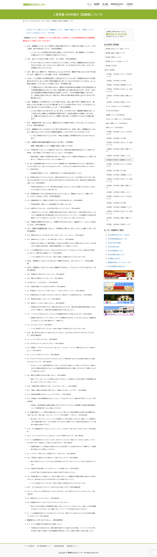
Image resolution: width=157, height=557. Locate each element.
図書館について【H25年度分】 (115, 115)
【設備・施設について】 (72, 29)
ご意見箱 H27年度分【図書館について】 (119, 175)
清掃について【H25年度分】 (115, 127)
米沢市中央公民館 (114, 243)
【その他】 (51, 33)
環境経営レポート (72, 546)
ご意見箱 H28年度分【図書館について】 (119, 207)
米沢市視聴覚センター (116, 250)
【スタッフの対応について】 (36, 33)
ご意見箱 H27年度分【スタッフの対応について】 (119, 165)
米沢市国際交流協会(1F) (116, 266)
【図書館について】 (56, 29)
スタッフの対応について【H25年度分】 (118, 106)
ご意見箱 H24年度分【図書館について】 (119, 85)
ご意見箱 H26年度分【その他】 (116, 138)
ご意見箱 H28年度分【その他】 (116, 203)
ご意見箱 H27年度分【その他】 (116, 171)
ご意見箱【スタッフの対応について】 (116, 61)
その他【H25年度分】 (113, 111)
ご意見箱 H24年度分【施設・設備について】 (119, 97)
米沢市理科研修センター (116, 254)
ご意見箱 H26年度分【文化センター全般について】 (119, 143)
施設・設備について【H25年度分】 (117, 123)
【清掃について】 (87, 29)
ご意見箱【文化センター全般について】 (117, 49)
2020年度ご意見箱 (111, 44)
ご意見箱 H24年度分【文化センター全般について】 (119, 90)
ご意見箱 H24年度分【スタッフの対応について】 (119, 75)
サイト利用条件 (29, 546)
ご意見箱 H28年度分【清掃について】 (118, 224)
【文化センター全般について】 (37, 29)
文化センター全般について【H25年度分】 (119, 119)
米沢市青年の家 (113, 246)
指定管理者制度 (59, 546)
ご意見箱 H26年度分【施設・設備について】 (119, 150)
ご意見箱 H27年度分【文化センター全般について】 (119, 180)
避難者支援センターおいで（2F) (119, 262)
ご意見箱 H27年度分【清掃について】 (118, 192)
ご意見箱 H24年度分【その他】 (116, 81)
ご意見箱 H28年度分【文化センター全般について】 (119, 212)
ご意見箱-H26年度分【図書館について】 (118, 160)
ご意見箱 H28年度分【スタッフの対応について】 (119, 197)
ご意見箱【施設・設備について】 (115, 53)
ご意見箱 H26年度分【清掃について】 (118, 156)
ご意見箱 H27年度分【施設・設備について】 (119, 186)
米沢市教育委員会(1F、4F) (117, 239)
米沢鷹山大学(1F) (114, 258)
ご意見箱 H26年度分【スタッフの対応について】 (119, 133)
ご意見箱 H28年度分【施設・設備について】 (119, 219)
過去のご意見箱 (109, 70)
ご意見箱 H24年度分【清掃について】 (118, 102)
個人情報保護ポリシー (44, 546)
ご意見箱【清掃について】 (113, 57)
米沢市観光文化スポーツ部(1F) (119, 235)
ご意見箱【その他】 (111, 66)
